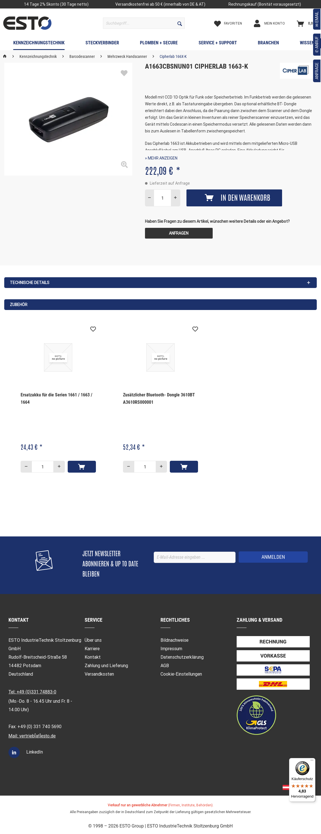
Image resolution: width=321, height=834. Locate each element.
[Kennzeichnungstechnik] (39, 44)
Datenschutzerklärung (182, 657)
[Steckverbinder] (102, 44)
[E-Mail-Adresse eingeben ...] (195, 557)
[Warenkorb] (307, 23)
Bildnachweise (174, 640)
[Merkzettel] (233, 23)
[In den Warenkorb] (82, 467)
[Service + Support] (217, 44)
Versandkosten (99, 674)
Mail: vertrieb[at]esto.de (32, 736)
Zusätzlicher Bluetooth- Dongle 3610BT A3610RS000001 (159, 398)
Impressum (171, 648)
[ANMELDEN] (273, 557)
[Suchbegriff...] (144, 23)
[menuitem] (144, 23)
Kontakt (93, 657)
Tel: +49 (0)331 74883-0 (32, 692)
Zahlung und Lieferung (106, 665)
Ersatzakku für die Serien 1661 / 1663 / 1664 (56, 398)
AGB (164, 665)
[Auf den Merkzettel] (93, 329)
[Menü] (312, 761)
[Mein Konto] (274, 23)
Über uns (93, 640)
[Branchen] (268, 44)
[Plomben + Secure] (158, 44)
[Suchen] (180, 23)
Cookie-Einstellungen (181, 674)
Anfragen (178, 233)
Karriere (92, 648)
